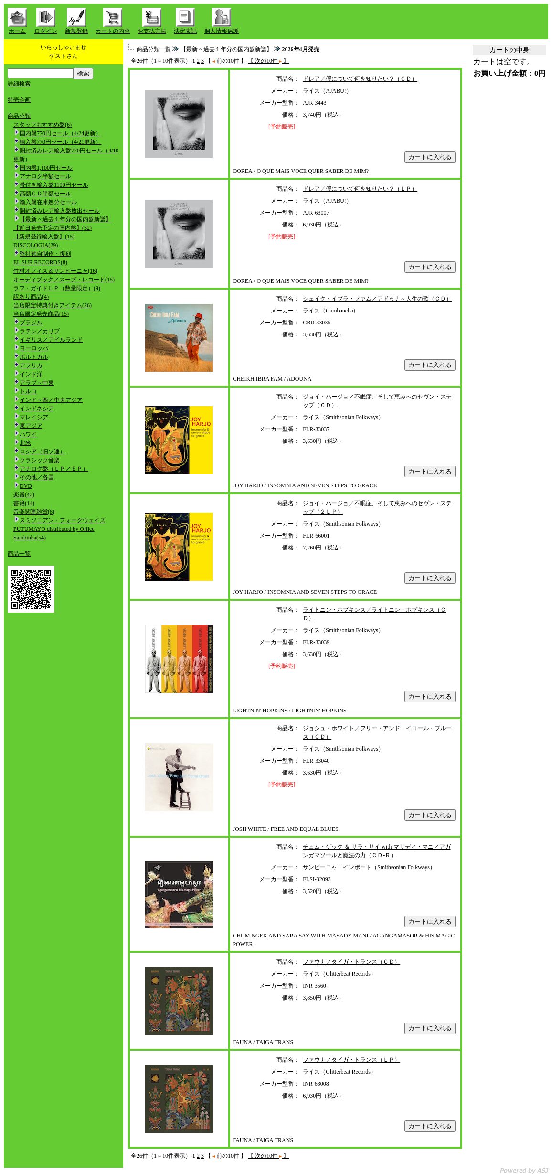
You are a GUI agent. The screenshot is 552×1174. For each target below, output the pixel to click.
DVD (26, 486)
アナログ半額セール (45, 176)
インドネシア (37, 408)
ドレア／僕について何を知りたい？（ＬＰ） (360, 188)
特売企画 (19, 100)
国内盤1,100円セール (46, 167)
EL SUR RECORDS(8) (40, 262)
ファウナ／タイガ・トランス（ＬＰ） (351, 1059)
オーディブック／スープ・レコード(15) (64, 279)
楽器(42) (23, 494)
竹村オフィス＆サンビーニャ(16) (55, 271)
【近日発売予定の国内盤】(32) (52, 228)
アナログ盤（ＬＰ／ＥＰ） (54, 468)
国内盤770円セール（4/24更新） (60, 133)
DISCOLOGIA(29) (35, 245)
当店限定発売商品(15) (41, 314)
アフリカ (31, 365)
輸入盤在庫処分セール (48, 202)
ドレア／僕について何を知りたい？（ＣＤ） (360, 78)
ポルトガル (34, 357)
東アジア (31, 425)
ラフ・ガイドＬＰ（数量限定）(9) (56, 288)
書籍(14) (23, 503)
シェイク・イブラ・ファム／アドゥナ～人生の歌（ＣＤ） (377, 298)
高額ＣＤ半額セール (45, 193)
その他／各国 (37, 477)
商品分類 (19, 116)
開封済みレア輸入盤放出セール (60, 210)
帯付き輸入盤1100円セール (54, 185)
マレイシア (34, 417)
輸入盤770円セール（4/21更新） (60, 142)
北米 (25, 443)
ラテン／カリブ (40, 331)
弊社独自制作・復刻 (45, 253)
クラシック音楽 (40, 460)
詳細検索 (19, 83)
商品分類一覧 (154, 49)
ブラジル (31, 322)
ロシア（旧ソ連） (42, 451)
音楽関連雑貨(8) (33, 511)
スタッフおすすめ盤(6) (42, 124)
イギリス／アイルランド (51, 339)
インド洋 (31, 374)
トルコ (28, 391)
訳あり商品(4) (31, 296)
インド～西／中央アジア (51, 400)
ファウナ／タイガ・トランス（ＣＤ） (351, 962)
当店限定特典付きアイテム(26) (52, 305)
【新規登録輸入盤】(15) (43, 236)
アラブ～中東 (37, 382)
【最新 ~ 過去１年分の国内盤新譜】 (66, 219)
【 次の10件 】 (268, 60)
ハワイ (28, 434)
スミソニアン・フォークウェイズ (63, 520)
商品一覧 (19, 553)
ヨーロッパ (34, 348)
